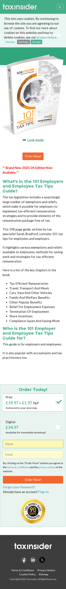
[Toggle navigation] (59, 4)
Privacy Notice (46, 570)
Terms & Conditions (22, 570)
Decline (10, 29)
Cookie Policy (27, 574)
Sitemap (43, 574)
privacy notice (46, 25)
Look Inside (33, 140)
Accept (36, 29)
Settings (23, 29)
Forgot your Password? (19, 487)
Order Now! (33, 156)
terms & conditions (18, 467)
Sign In (44, 492)
